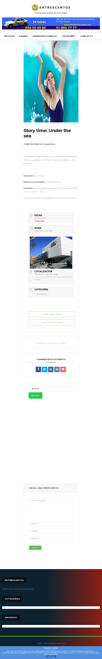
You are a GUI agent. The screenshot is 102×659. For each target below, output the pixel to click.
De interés (69, 36)
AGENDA (23, 36)
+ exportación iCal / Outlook (52, 322)
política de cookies (76, 653)
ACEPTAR (50, 656)
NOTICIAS (9, 36)
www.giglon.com (35, 191)
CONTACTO (86, 36)
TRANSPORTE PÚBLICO (44, 36)
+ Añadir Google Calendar (52, 314)
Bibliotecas (41, 294)
